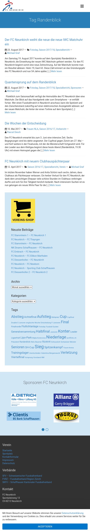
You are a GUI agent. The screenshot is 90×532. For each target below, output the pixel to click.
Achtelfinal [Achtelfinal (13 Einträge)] (30, 316)
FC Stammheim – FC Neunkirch (26, 243)
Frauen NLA (32, 129)
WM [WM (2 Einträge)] (42, 357)
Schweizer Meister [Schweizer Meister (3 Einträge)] (68, 342)
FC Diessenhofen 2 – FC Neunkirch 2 (29, 272)
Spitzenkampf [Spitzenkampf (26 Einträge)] (53, 347)
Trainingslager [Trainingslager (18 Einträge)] (20, 352)
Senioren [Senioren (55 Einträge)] (18, 347)
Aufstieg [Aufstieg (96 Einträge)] (44, 316)
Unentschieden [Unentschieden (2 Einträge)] (35, 353)
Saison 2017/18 (47, 50)
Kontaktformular (10, 457)
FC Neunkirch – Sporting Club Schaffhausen (33, 268)
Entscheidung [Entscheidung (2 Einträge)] (46, 323)
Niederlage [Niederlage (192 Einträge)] (56, 337)
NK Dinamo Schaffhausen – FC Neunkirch (32, 247)
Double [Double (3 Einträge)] (14, 323)
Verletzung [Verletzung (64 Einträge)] (69, 353)
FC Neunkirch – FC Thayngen (25, 239)
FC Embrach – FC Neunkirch (25, 251)
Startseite (7, 450)
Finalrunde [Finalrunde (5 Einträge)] (16, 326)
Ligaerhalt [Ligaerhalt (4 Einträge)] (15, 338)
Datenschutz (8, 463)
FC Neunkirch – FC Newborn (25, 264)
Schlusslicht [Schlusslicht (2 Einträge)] (55, 342)
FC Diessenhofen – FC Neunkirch (27, 260)
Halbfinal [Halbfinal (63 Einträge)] (43, 331)
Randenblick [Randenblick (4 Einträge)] (25, 342)
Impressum (8, 460)
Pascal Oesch (14, 132)
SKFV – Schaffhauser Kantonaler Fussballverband (27, 482)
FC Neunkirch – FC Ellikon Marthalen (29, 256)
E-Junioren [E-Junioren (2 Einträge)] (22, 323)
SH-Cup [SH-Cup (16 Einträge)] (29, 347)
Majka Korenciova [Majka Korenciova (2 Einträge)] (39, 338)
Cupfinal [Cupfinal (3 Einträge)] (70, 317)
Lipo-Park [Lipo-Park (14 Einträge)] (26, 337)
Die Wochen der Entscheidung (25, 123)
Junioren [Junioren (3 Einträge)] (53, 332)
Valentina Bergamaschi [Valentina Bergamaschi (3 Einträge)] (50, 353)
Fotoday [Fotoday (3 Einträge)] (42, 327)
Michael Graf (13, 53)
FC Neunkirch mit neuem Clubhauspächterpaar (37, 161)
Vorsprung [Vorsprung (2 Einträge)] (29, 357)
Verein (62, 167)
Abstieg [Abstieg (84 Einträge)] (17, 316)
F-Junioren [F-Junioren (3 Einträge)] (56, 323)
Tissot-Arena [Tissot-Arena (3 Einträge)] (68, 347)
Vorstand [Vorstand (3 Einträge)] (37, 357)
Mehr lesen (56, 71)
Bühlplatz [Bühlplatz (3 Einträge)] (55, 317)
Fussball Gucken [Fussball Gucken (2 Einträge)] (52, 327)
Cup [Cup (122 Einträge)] (63, 316)
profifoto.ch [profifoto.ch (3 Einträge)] (71, 338)
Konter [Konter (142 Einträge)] (64, 331)
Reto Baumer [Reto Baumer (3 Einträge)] (36, 342)
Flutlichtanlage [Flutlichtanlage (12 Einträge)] (30, 326)
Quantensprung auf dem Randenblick (30, 82)
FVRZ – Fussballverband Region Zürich (21, 479)
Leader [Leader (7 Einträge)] (73, 331)
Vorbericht (61, 129)
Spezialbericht (63, 50)
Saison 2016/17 (47, 129)
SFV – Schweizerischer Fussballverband (22, 475)
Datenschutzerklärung (72, 513)
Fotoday (34, 50)
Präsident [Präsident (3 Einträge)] (15, 342)
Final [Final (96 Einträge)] (65, 322)
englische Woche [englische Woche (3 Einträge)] (33, 323)
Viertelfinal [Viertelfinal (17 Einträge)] (17, 357)
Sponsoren (76, 88)
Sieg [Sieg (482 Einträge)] (39, 346)
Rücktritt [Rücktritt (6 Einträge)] (46, 341)
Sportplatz (7, 453)
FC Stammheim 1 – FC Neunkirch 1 (28, 235)
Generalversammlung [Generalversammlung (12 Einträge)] (23, 331)
